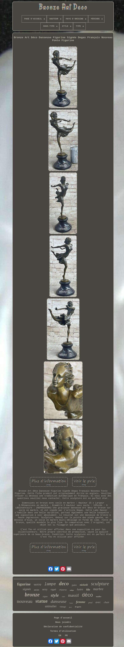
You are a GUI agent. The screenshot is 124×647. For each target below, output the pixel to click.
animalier (51, 606)
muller (98, 596)
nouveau (24, 601)
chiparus (63, 590)
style (55, 595)
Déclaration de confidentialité (63, 626)
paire (74, 585)
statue (41, 601)
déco (87, 595)
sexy (45, 589)
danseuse (58, 601)
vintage (63, 607)
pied (90, 602)
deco (64, 583)
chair (106, 602)
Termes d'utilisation (63, 631)
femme (80, 602)
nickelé (84, 584)
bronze (32, 595)
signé (53, 589)
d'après (78, 607)
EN (60, 635)
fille (88, 589)
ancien (36, 590)
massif (73, 595)
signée (27, 589)
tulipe (72, 590)
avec (98, 602)
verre (37, 584)
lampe (50, 584)
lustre (80, 589)
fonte (71, 603)
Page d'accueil (63, 618)
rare (63, 597)
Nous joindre (63, 622)
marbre (98, 589)
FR (66, 635)
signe (45, 596)
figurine (24, 584)
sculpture (100, 583)
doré (70, 607)
